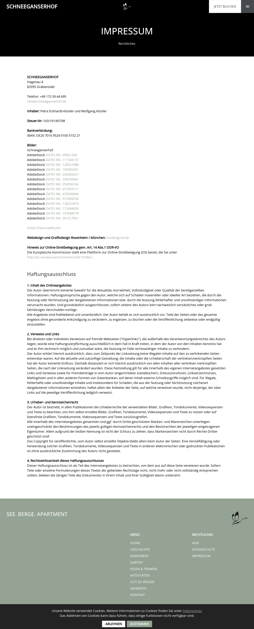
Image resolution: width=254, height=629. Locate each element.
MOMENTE (138, 588)
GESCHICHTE (140, 549)
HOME (135, 543)
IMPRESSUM (201, 556)
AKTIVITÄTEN (140, 575)
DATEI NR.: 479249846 (62, 194)
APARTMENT (139, 556)
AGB (195, 543)
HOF (31, 6)
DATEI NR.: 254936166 (62, 184)
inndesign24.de (117, 237)
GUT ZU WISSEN (142, 582)
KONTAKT (137, 595)
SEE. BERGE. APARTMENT (37, 514)
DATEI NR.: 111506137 (62, 160)
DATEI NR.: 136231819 (62, 203)
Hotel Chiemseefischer (44, 228)
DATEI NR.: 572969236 (62, 199)
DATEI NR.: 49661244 (61, 155)
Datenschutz (192, 618)
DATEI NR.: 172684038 (62, 208)
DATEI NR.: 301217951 (62, 218)
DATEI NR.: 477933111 (62, 189)
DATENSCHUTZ (203, 549)
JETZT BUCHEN (225, 6)
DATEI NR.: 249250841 (62, 179)
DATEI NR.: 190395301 (62, 169)
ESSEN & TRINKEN (143, 569)
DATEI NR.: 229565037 (62, 174)
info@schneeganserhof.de (46, 101)
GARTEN (136, 562)
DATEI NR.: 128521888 (62, 164)
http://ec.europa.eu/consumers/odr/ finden (59, 257)
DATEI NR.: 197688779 (62, 213)
